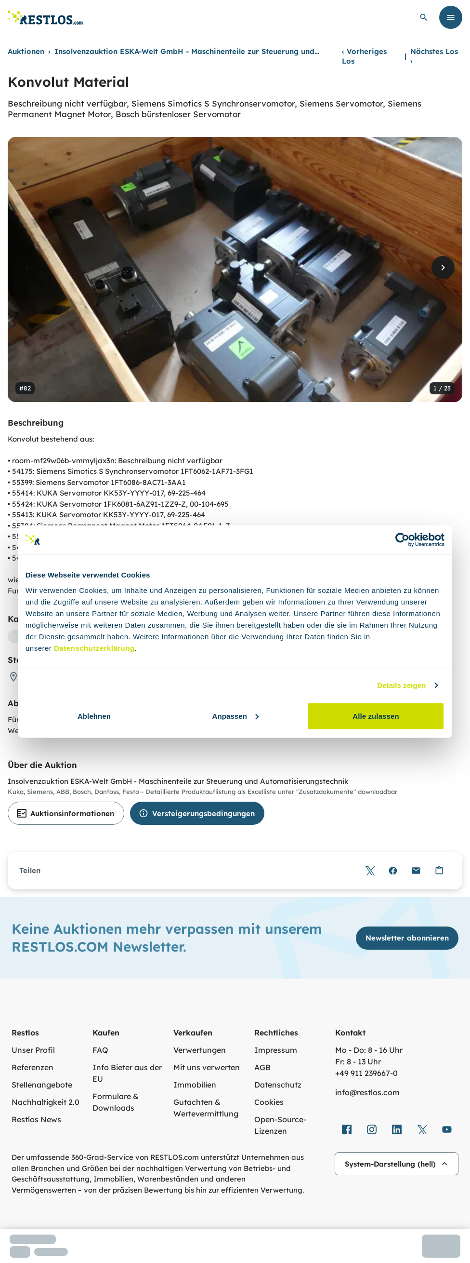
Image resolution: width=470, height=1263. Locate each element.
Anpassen (235, 716)
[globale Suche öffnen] (423, 17)
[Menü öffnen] (450, 17)
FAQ (100, 1050)
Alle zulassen (375, 716)
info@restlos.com (367, 1092)
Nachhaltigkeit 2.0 (45, 1102)
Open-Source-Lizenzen (280, 1125)
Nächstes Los (434, 56)
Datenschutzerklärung (94, 648)
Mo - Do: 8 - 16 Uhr (369, 1050)
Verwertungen (199, 1050)
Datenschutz (277, 1084)
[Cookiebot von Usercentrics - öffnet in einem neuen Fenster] (402, 540)
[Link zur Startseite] (45, 18)
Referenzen (32, 1067)
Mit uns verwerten (206, 1067)
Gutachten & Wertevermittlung (205, 1107)
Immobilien (194, 1084)
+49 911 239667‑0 (366, 1073)
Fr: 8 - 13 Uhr (358, 1061)
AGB (262, 1067)
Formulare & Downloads (115, 1102)
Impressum (275, 1050)
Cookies (269, 1102)
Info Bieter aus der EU (127, 1073)
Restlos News (36, 1119)
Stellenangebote (42, 1084)
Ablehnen (94, 716)
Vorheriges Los (364, 56)
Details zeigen (401, 685)
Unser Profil (33, 1050)
